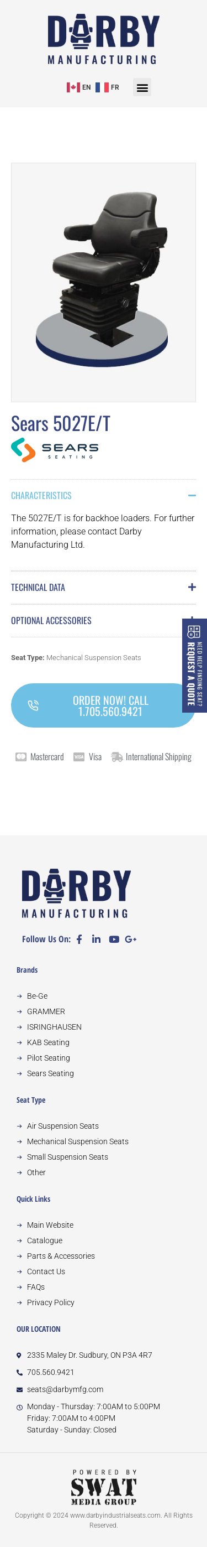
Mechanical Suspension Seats (93, 657)
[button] (142, 87)
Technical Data (38, 587)
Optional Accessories (51, 620)
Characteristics (41, 495)
